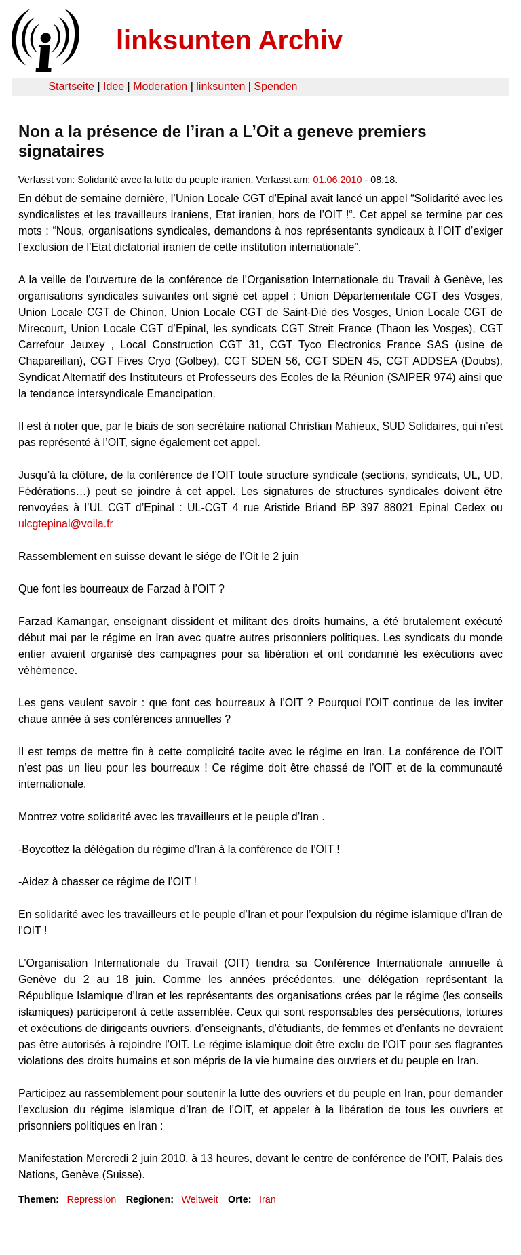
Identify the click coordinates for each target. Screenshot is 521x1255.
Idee (113, 86)
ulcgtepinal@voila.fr (65, 524)
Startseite (71, 86)
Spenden (275, 86)
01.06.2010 (337, 179)
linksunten (220, 86)
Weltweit (200, 1199)
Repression (91, 1199)
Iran (267, 1199)
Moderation (160, 86)
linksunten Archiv (229, 40)
